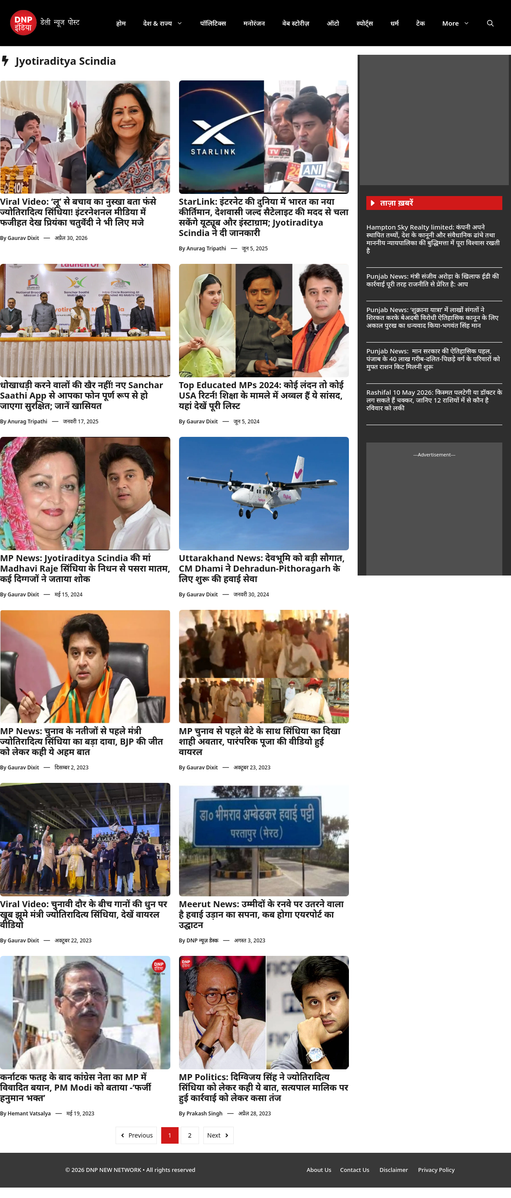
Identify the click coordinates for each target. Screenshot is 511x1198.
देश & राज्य (167, 23)
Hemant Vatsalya (29, 1113)
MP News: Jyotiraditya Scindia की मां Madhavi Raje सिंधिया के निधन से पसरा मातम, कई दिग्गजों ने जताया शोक (85, 568)
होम (121, 23)
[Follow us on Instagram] (264, 191)
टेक (420, 23)
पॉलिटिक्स (213, 23)
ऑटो (333, 23)
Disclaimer (394, 1170)
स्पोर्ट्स (364, 23)
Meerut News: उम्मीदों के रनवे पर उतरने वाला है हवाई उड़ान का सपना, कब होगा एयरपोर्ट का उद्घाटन (261, 914)
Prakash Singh (204, 1113)
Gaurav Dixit (23, 238)
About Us (319, 1170)
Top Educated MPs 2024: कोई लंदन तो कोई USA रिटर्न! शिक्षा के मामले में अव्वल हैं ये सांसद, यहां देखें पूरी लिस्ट (261, 395)
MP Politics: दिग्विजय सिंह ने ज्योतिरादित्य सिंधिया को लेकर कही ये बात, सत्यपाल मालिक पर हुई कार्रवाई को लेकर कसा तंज (263, 1087)
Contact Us (355, 1170)
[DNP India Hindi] (45, 23)
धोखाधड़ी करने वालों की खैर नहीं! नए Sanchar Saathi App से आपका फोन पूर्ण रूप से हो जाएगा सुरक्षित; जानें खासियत (81, 395)
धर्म (394, 23)
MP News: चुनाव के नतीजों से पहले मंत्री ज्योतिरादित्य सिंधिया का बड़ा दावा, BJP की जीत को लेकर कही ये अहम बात (81, 741)
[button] (490, 23)
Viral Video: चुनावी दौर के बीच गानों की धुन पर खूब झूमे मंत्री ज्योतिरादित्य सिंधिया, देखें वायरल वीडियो (83, 914)
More (460, 23)
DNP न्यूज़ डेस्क (202, 940)
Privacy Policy (436, 1170)
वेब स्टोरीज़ (295, 23)
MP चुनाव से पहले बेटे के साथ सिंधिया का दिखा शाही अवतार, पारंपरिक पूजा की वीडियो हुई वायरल (260, 741)
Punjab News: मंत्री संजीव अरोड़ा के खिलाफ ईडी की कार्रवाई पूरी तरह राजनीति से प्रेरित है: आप (432, 280)
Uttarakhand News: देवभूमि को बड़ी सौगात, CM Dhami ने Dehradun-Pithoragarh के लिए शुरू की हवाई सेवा (262, 568)
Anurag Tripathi (206, 248)
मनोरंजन (254, 23)
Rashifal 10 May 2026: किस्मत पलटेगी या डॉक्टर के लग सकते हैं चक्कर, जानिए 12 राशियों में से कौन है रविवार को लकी (434, 400)
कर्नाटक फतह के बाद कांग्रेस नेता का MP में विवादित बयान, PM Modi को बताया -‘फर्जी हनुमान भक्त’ (75, 1087)
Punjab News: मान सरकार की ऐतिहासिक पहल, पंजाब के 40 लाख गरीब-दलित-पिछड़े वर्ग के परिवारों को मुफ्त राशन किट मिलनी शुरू (433, 358)
